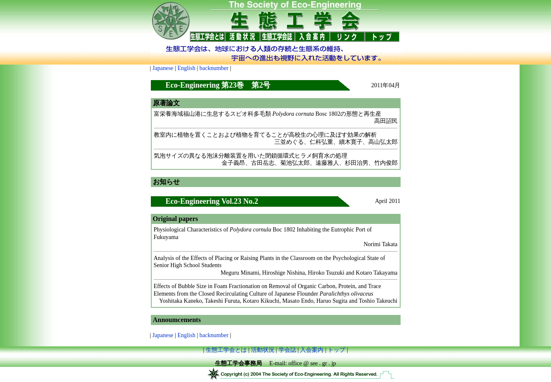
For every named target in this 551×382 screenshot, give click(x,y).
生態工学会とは (226, 350)
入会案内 (311, 350)
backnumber (213, 68)
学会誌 (287, 350)
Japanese (163, 68)
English (186, 68)
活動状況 (262, 350)
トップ (336, 350)
